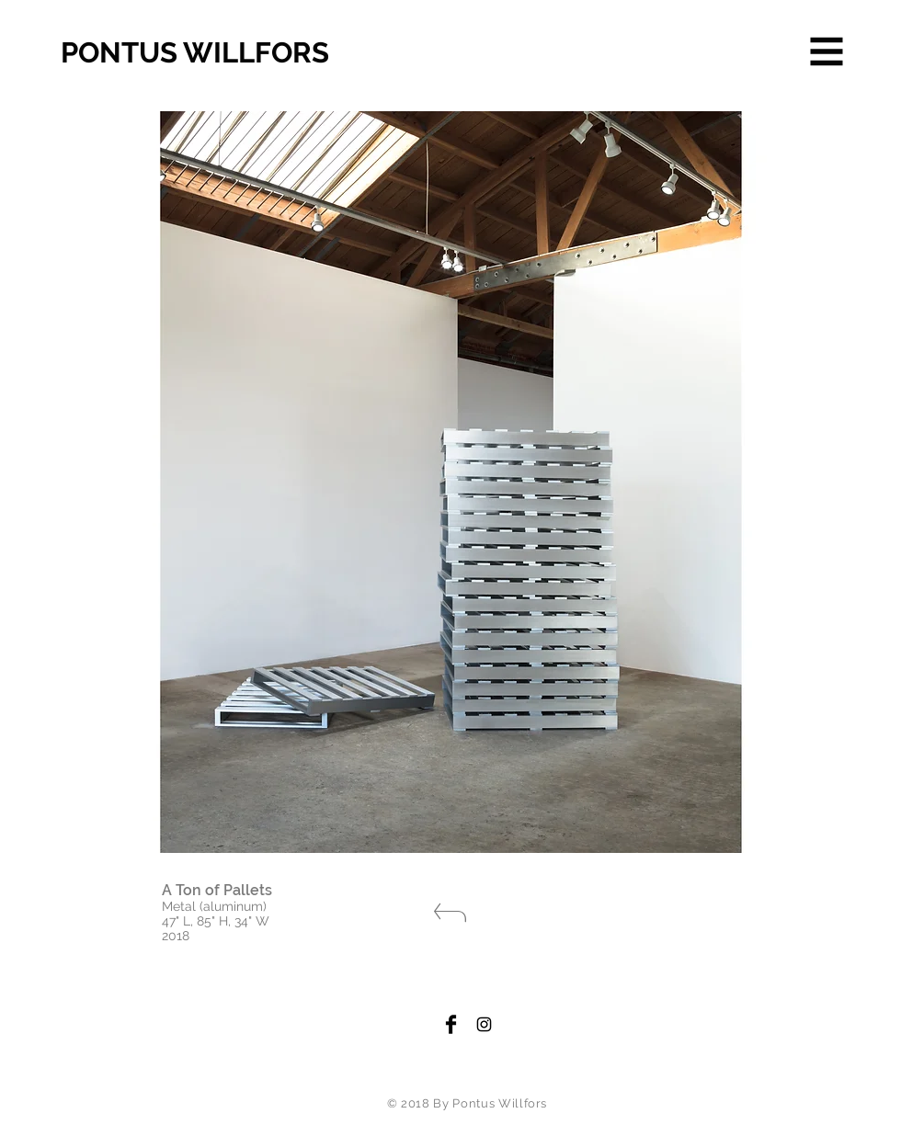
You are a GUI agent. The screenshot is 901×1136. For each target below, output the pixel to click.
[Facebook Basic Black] (451, 1024)
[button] (827, 52)
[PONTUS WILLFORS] (235, 53)
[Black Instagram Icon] (484, 1024)
